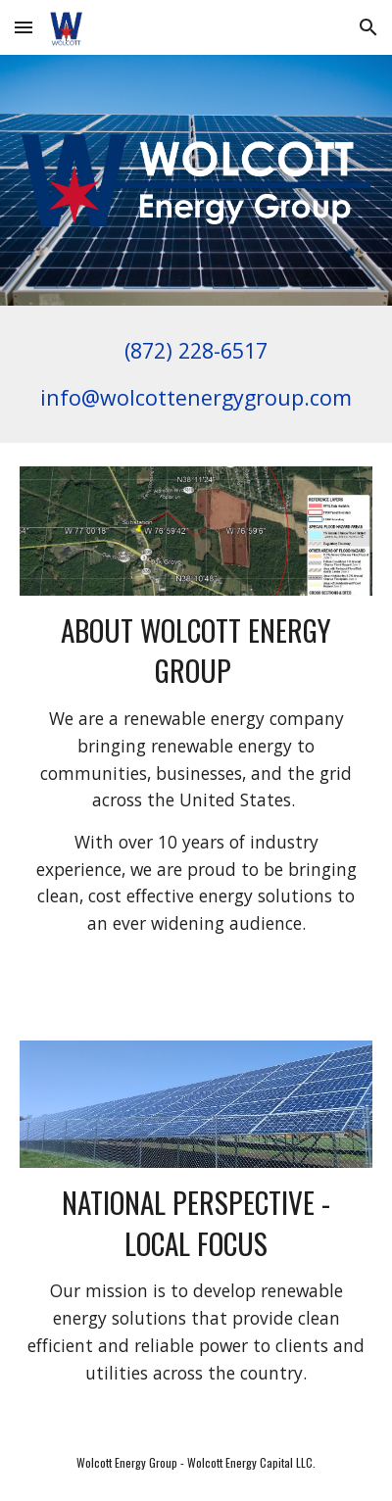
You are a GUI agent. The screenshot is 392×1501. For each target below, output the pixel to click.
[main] (196, 373)
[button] (23, 27)
